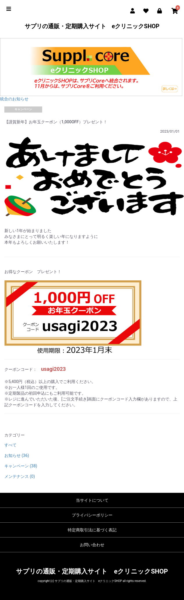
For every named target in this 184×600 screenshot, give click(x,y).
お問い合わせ (92, 544)
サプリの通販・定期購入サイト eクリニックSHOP (92, 26)
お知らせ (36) (16, 455)
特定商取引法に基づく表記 (92, 530)
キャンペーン (23, 109)
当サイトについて (92, 500)
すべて (10, 445)
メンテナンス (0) (19, 476)
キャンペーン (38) (20, 466)
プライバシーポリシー (92, 515)
